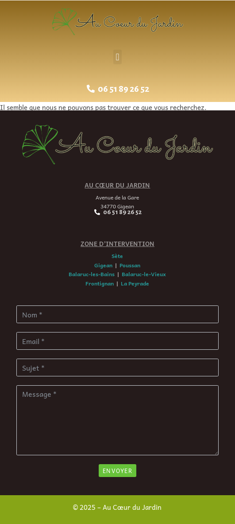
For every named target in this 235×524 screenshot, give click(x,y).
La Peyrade (135, 283)
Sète (117, 255)
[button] (117, 57)
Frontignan (99, 283)
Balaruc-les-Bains (92, 274)
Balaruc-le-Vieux (144, 274)
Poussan (129, 265)
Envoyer (117, 470)
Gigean (103, 265)
